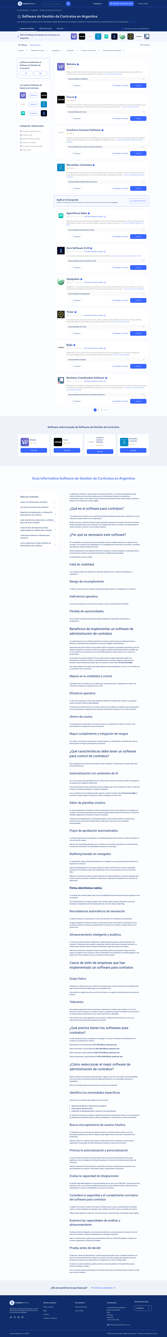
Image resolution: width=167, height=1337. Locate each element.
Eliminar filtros (35, 45)
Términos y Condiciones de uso (147, 1333)
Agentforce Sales (76, 213)
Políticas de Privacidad (114, 1333)
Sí (26, 73)
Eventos (46, 1314)
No (40, 73)
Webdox (71, 64)
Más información (45, 28)
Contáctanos (111, 1303)
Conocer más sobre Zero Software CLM (128, 256)
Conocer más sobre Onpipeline (134, 289)
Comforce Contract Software (83, 130)
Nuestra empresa (49, 1303)
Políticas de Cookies (129, 1333)
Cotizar (138, 85)
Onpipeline (73, 279)
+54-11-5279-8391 (113, 1320)
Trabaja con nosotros (50, 1318)
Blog (44, 1311)
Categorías (98, 3)
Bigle (69, 344)
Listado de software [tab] (27, 28)
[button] (106, 79)
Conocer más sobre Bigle (121, 355)
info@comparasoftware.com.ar (118, 1325)
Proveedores (80, 1303)
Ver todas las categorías (103, 1288)
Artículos (61, 28)
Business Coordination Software (85, 377)
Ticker (70, 312)
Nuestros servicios (81, 1307)
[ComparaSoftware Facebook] (18, 1317)
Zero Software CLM (77, 248)
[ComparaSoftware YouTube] (14, 1317)
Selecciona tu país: (142, 1302)
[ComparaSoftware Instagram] (22, 1317)
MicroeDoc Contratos (79, 165)
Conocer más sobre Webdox (112, 74)
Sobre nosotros (48, 1307)
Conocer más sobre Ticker (120, 322)
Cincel (70, 97)
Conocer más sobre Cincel (130, 107)
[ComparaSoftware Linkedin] (11, 1317)
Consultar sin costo (120, 85)
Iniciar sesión (143, 3)
